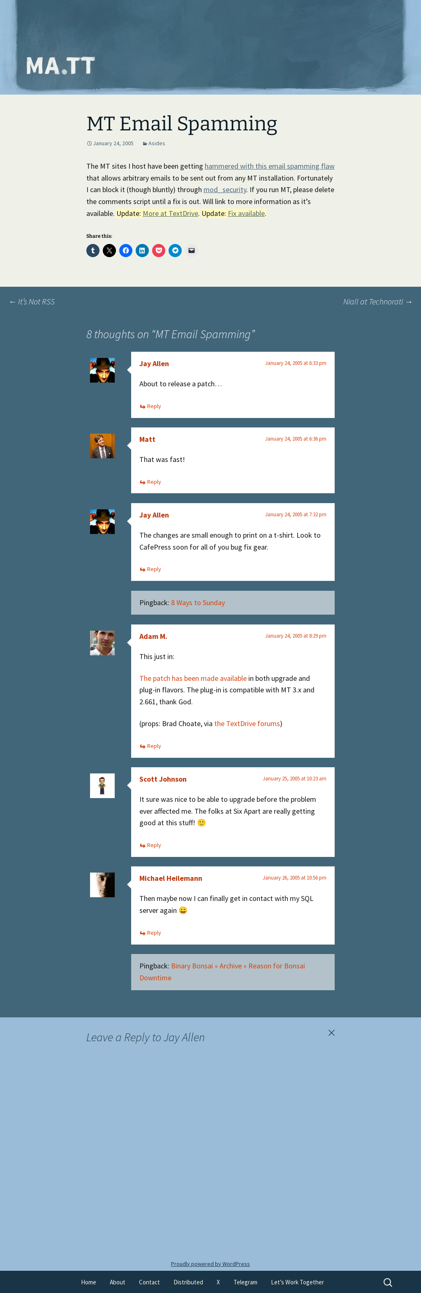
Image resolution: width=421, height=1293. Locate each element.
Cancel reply (331, 1033)
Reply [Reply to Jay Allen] (154, 406)
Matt (147, 439)
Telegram (245, 1282)
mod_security (225, 189)
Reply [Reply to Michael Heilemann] (154, 932)
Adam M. (153, 636)
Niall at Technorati (378, 301)
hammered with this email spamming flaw (270, 166)
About (117, 1282)
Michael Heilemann (170, 878)
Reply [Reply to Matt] (154, 481)
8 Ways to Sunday (198, 602)
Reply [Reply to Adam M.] (154, 746)
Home (88, 1282)
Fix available (246, 213)
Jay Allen (154, 363)
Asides (156, 143)
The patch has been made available (193, 678)
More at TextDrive (170, 213)
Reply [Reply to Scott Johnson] (154, 845)
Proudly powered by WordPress (210, 1263)
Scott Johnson (163, 779)
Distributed (188, 1282)
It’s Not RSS (31, 301)
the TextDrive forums (247, 723)
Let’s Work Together (297, 1282)
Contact (149, 1282)
